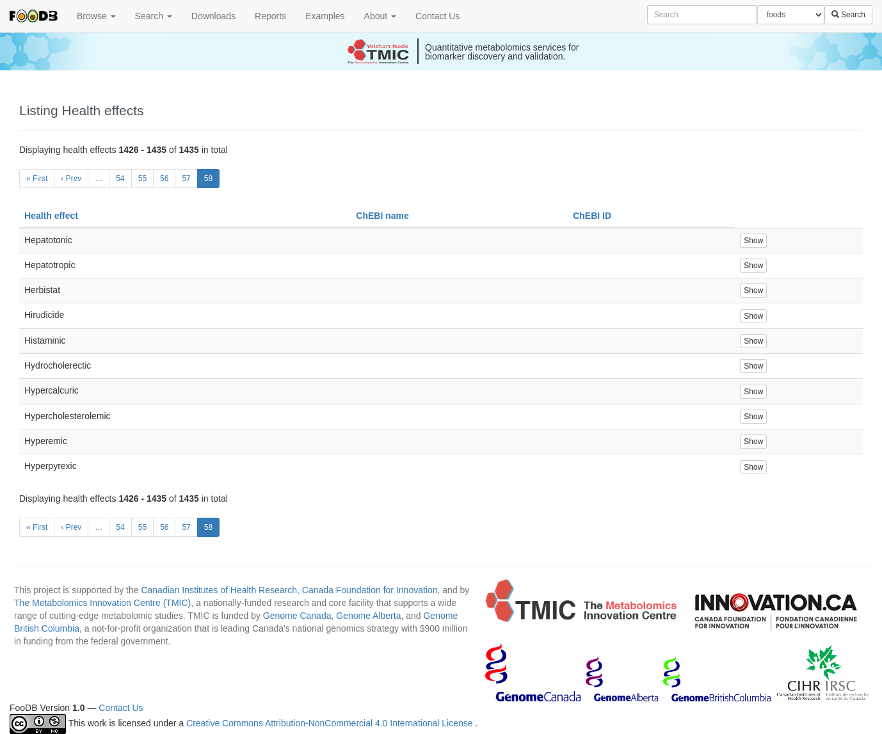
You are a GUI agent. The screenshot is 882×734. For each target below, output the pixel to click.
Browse (96, 16)
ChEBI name (382, 216)
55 (142, 178)
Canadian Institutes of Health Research (219, 590)
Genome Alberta (368, 615)
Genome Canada (297, 615)
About (380, 16)
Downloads (213, 16)
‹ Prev (71, 178)
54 (120, 178)
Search (153, 16)
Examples (324, 16)
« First (36, 178)
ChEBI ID (592, 216)
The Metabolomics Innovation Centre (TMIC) (102, 603)
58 (208, 178)
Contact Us (437, 16)
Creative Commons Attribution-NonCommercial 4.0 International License (330, 723)
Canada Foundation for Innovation (370, 590)
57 (186, 178)
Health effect (51, 216)
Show (753, 240)
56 (164, 178)
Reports (270, 16)
